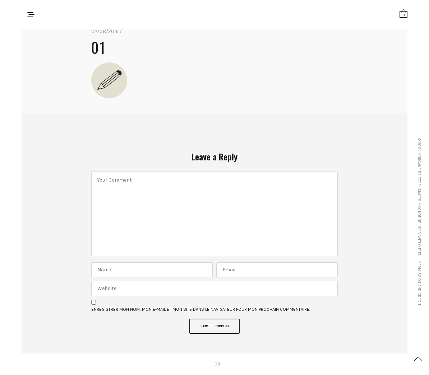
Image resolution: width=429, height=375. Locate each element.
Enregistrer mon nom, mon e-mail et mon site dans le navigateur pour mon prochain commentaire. (200, 309)
